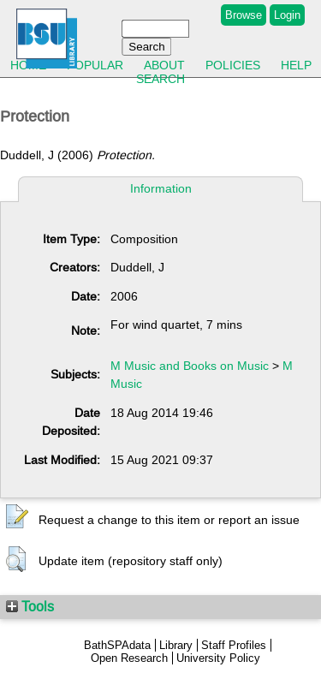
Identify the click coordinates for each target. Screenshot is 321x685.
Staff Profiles (233, 645)
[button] (17, 517)
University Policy (218, 658)
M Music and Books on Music (189, 365)
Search (160, 79)
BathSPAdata (117, 645)
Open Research (129, 658)
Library (176, 645)
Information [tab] (161, 188)
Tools (30, 606)
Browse (243, 15)
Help (296, 65)
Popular (95, 65)
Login (287, 15)
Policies (232, 65)
